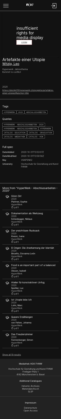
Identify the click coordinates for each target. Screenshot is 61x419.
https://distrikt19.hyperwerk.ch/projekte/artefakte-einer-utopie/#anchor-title (28, 91)
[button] (5, 6)
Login (24, 42)
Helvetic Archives (30, 386)
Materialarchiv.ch (30, 388)
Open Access (31, 410)
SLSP (30, 391)
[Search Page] (29, 5)
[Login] (53, 8)
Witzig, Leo (10, 64)
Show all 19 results (11, 354)
